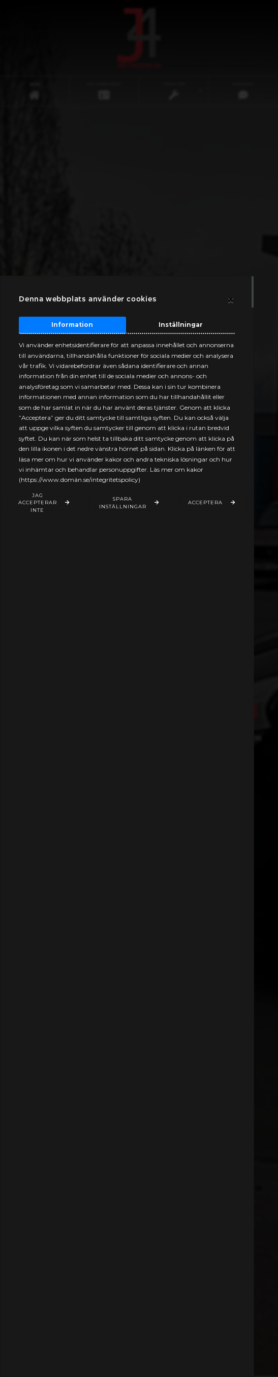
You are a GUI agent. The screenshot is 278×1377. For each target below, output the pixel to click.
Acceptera (205, 502)
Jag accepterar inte (37, 503)
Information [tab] (72, 324)
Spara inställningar (122, 502)
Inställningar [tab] (181, 324)
